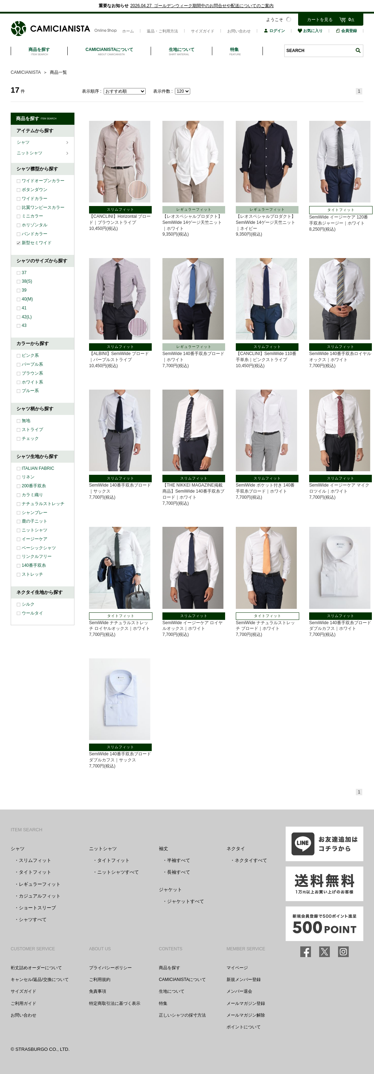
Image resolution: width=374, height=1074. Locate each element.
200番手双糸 (34, 485)
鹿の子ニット (34, 521)
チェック (30, 438)
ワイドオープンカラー (43, 180)
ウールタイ (32, 613)
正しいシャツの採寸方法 (182, 1015)
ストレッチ (32, 574)
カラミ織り (32, 494)
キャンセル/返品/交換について (40, 979)
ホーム (128, 31)
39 (24, 290)
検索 (358, 50)
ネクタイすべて (251, 860)
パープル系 (32, 364)
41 (24, 307)
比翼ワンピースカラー (43, 207)
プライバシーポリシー (110, 967)
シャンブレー (34, 512)
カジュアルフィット (40, 896)
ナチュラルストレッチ (43, 503)
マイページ (237, 967)
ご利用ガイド (23, 1003)
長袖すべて (178, 872)
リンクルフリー (37, 556)
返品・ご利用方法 (162, 31)
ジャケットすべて (185, 901)
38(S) (27, 281)
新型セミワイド (37, 242)
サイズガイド (202, 31)
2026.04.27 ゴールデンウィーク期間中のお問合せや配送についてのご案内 (202, 5)
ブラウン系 (32, 373)
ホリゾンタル (34, 224)
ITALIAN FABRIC (38, 468)
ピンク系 (30, 355)
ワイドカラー (34, 198)
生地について (172, 991)
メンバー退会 (239, 991)
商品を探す (169, 967)
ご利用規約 (99, 979)
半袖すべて (178, 860)
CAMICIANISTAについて (182, 979)
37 (24, 272)
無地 (26, 420)
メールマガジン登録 (246, 1003)
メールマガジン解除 (246, 1015)
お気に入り (310, 31)
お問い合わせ (239, 31)
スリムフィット (35, 860)
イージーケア (34, 538)
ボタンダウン (34, 189)
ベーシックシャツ (39, 547)
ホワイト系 (32, 382)
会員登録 (346, 31)
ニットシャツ (30, 152)
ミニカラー (32, 216)
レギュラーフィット (40, 884)
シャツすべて (33, 919)
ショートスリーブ (37, 907)
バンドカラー (34, 233)
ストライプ (32, 429)
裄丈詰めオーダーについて (36, 967)
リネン (28, 476)
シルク (28, 604)
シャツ (24, 142)
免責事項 (97, 991)
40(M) (27, 299)
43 (24, 325)
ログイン (274, 31)
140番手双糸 (34, 565)
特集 (163, 1003)
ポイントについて (244, 1026)
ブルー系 (30, 390)
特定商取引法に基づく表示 (114, 1003)
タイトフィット (35, 872)
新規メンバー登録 (244, 979)
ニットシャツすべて (118, 872)
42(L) (27, 316)
